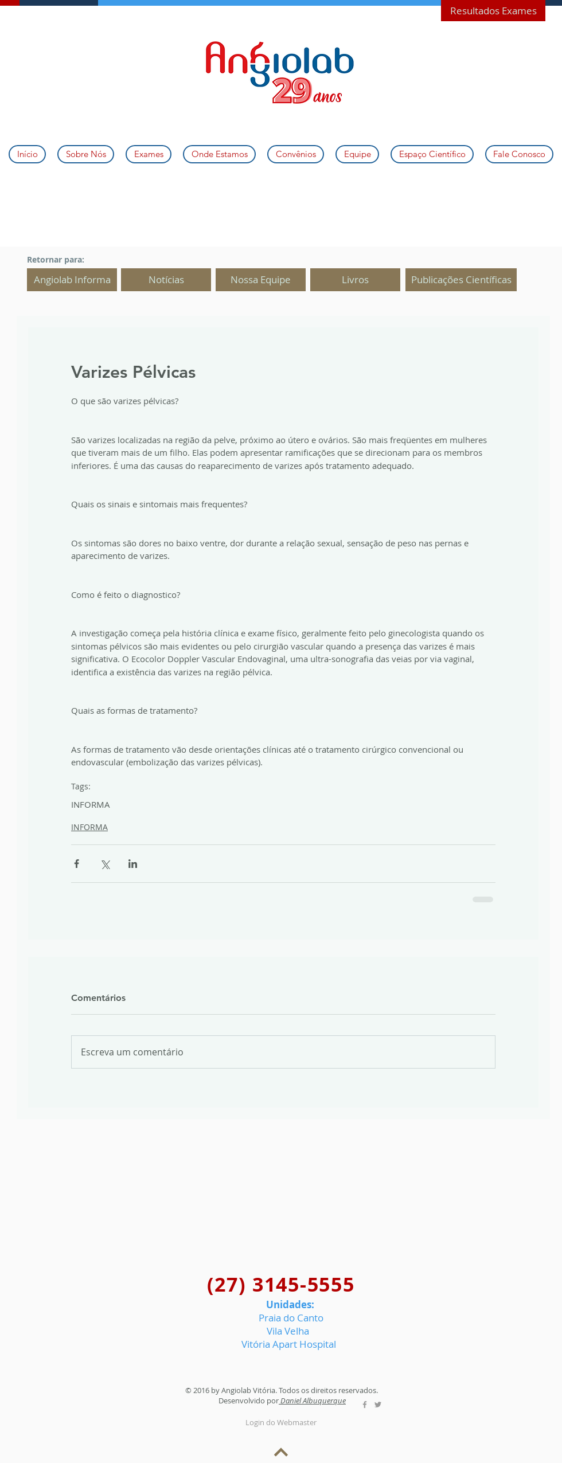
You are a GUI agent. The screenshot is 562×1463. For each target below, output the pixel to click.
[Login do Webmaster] (281, 1423)
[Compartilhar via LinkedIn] (132, 863)
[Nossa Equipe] (261, 279)
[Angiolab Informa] (72, 279)
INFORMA (90, 804)
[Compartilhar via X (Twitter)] (104, 863)
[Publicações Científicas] (461, 279)
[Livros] (355, 279)
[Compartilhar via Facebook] (76, 863)
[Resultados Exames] (493, 10)
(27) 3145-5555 (281, 1284)
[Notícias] (166, 279)
